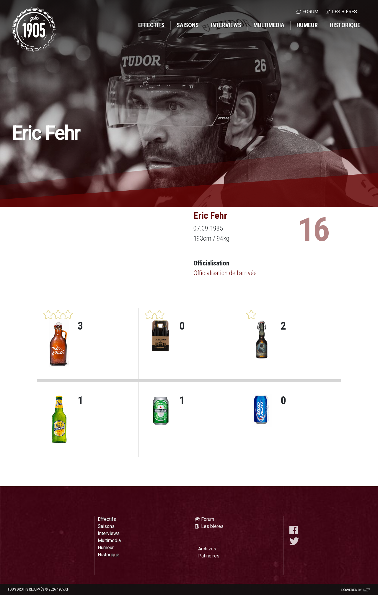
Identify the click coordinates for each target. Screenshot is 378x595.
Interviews (226, 25)
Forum (310, 11)
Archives (207, 549)
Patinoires (208, 556)
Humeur (307, 25)
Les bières (344, 11)
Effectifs (151, 25)
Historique (345, 25)
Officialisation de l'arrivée (225, 273)
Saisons (188, 25)
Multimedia (268, 25)
